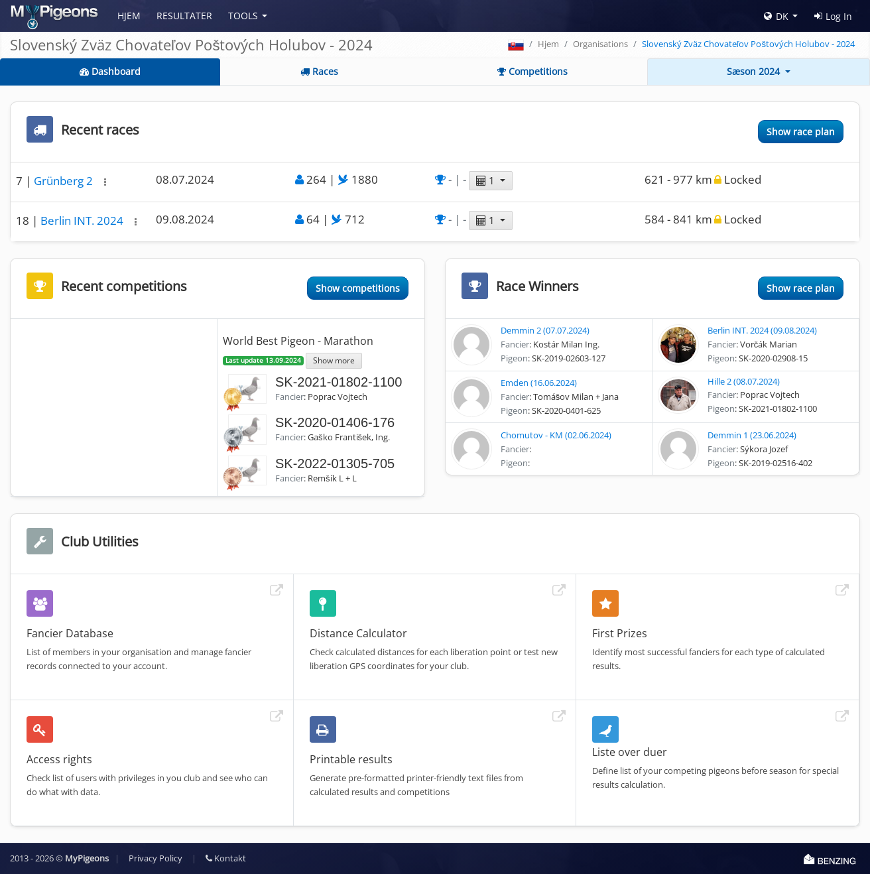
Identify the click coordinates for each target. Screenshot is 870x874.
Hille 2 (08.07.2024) (744, 381)
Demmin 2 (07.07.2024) (545, 330)
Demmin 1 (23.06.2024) (752, 435)
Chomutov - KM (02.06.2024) (556, 435)
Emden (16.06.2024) (539, 383)
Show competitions (358, 288)
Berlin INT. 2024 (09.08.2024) (762, 330)
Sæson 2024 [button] (754, 71)
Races (319, 71)
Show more (334, 360)
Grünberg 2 (64, 180)
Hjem (129, 15)
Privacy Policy (155, 858)
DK (776, 16)
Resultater (184, 15)
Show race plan (801, 131)
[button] (105, 182)
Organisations (600, 44)
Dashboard (110, 71)
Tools (243, 15)
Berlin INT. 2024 (83, 220)
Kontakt (226, 858)
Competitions (532, 71)
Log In (833, 16)
